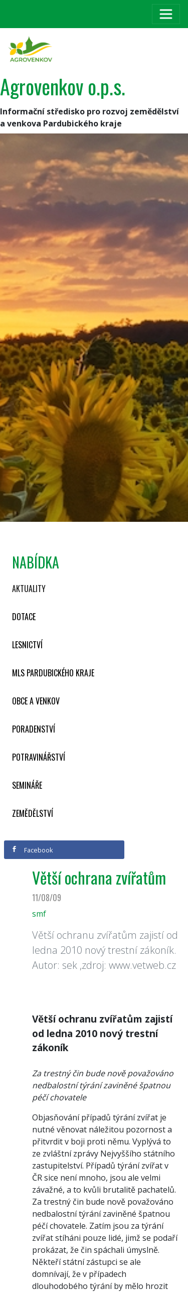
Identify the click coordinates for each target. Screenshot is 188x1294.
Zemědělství (32, 813)
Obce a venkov (36, 701)
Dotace (24, 617)
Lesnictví (27, 645)
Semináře (27, 785)
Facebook (32, 849)
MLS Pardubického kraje (53, 673)
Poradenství (33, 729)
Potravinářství (38, 757)
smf (39, 913)
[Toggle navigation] (166, 14)
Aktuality (29, 589)
